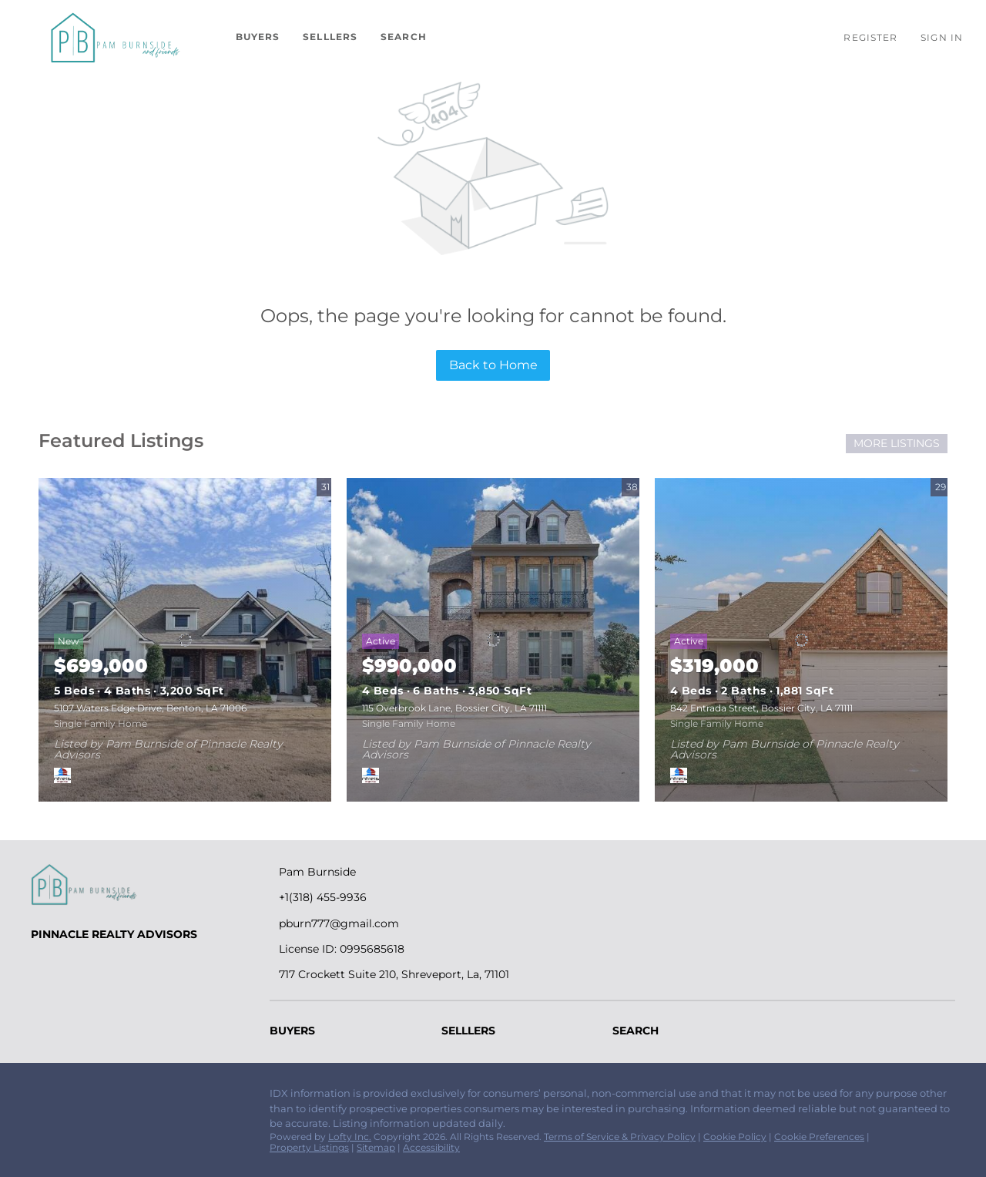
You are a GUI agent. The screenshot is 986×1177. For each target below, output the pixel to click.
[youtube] (134, 1097)
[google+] (165, 1097)
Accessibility (431, 1147)
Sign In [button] (942, 37)
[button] (114, 37)
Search (404, 36)
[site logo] (131, 884)
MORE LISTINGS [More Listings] (897, 443)
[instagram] (104, 1097)
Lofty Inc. (349, 1136)
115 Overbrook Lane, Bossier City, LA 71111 (454, 708)
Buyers (258, 36)
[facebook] (42, 1097)
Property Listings (309, 1147)
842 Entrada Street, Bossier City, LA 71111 (761, 708)
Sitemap (376, 1147)
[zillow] (73, 1097)
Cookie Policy (734, 1136)
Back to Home (493, 365)
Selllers (330, 36)
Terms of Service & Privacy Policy (620, 1136)
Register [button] (870, 37)
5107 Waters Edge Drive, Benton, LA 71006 (150, 708)
